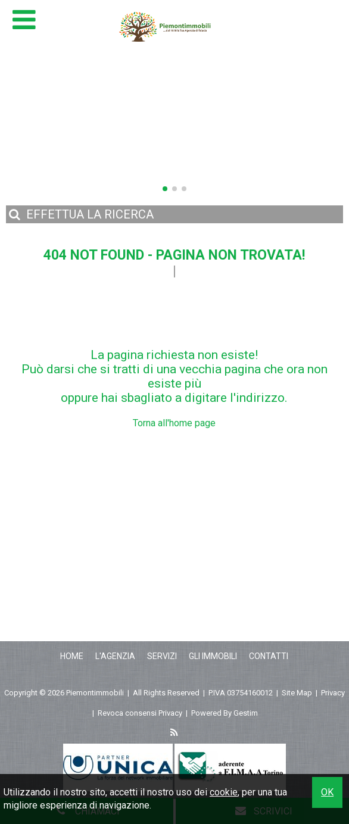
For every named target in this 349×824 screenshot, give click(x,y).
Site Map (297, 692)
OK (327, 792)
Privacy (333, 692)
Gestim (245, 712)
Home (71, 656)
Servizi (162, 656)
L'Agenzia (115, 656)
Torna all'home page (174, 423)
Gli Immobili (213, 656)
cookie (224, 792)
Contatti (268, 656)
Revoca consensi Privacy (140, 712)
